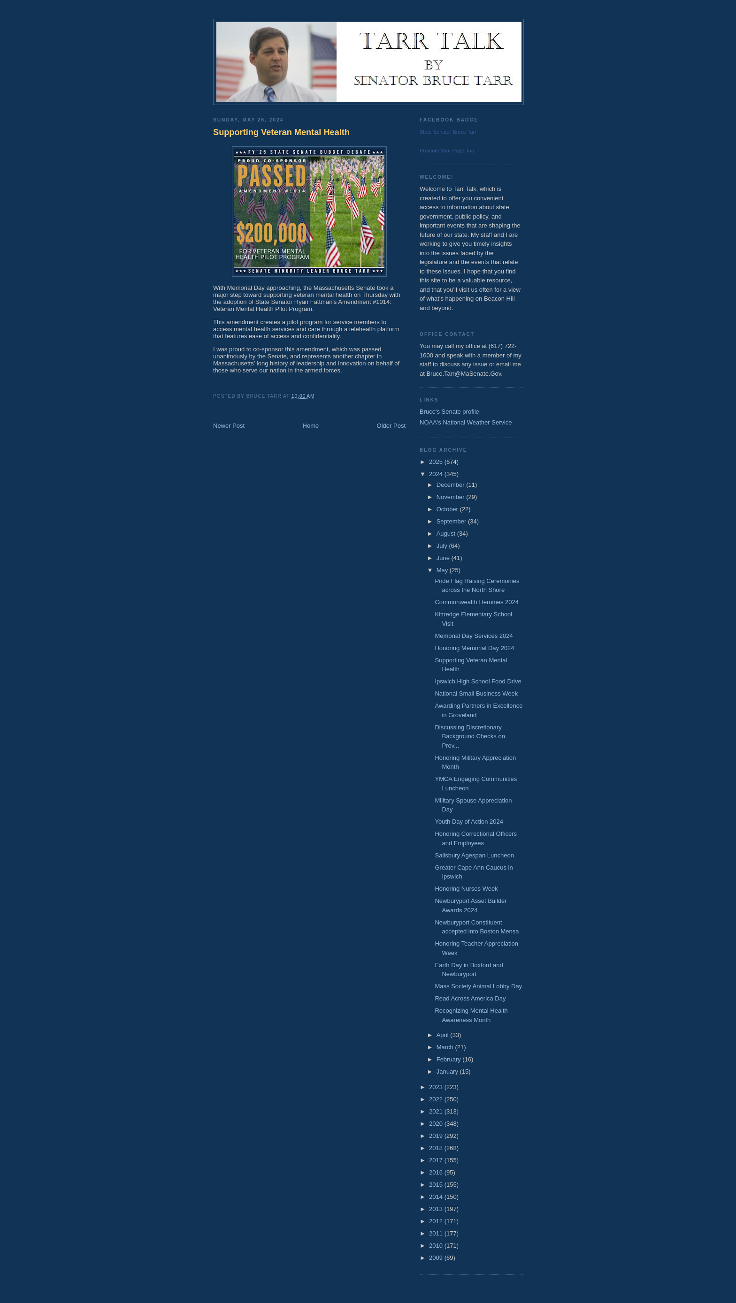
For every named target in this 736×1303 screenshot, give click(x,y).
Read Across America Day (470, 998)
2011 (437, 1233)
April (444, 1034)
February (450, 1059)
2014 (437, 1196)
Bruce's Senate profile (449, 411)
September (452, 521)
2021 (437, 1111)
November (452, 496)
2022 (437, 1099)
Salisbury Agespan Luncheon (474, 855)
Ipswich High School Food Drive (478, 681)
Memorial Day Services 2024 (474, 635)
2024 (437, 473)
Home (311, 425)
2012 (437, 1221)
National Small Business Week (476, 693)
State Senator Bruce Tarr (448, 132)
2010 (437, 1245)
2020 (437, 1123)
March (446, 1047)
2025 (437, 461)
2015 (437, 1184)
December (452, 484)
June (444, 557)
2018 (437, 1147)
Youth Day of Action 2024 (469, 821)
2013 (437, 1208)
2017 (437, 1160)
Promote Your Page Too (447, 150)
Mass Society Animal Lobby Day (478, 986)
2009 (437, 1257)
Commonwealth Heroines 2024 (476, 602)
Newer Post (229, 425)
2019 (437, 1135)
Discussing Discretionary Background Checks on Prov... (470, 736)
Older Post (391, 425)
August (447, 533)
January (448, 1071)
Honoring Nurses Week (466, 888)
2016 (437, 1172)
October (448, 509)
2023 (437, 1087)
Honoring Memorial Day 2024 (474, 648)
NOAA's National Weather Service (466, 422)
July (443, 545)
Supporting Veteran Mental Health (281, 132)
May (443, 570)
